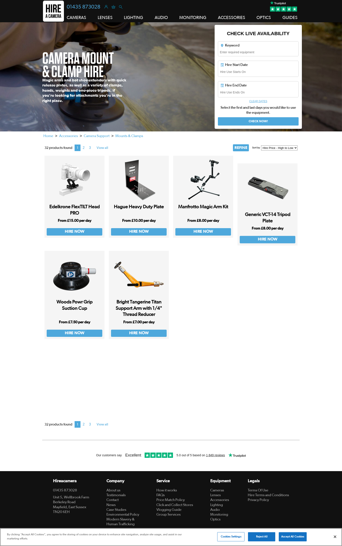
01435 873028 (83, 7)
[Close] (335, 536)
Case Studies (116, 510)
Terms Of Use (258, 490)
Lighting (216, 505)
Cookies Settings (231, 536)
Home (48, 136)
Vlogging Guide (168, 510)
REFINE (240, 148)
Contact (112, 500)
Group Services (168, 514)
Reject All (261, 536)
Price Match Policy (170, 500)
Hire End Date (233, 85)
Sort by (256, 147)
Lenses (215, 495)
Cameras (217, 490)
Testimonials (116, 495)
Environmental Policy (122, 514)
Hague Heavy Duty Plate (139, 215)
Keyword (229, 45)
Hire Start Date (234, 65)
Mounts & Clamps (129, 136)
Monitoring (219, 514)
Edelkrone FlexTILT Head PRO (74, 213)
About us (113, 490)
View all (102, 148)
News (111, 505)
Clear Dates (258, 101)
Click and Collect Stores (174, 505)
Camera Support (96, 136)
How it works (166, 490)
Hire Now (74, 235)
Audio (215, 510)
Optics (215, 519)
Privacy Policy (258, 500)
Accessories (68, 136)
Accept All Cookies (292, 536)
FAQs (160, 495)
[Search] (120, 6)
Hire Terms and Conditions (268, 495)
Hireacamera (65, 481)
